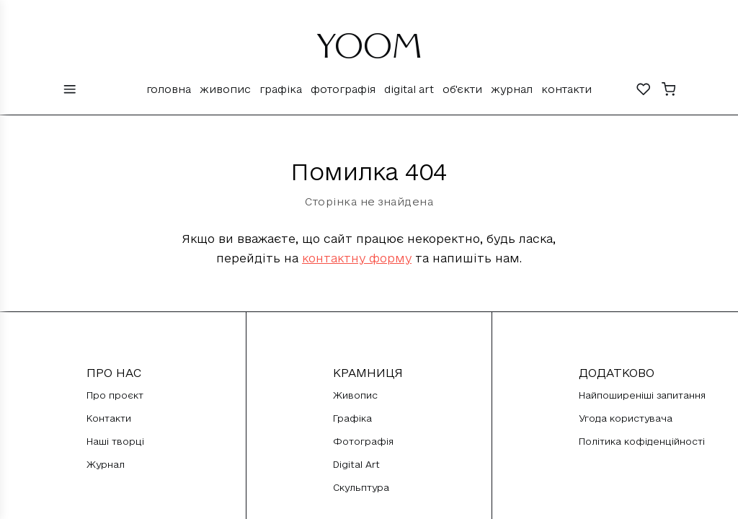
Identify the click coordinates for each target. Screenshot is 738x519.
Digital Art (409, 89)
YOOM (369, 51)
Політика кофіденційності (642, 441)
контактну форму (357, 258)
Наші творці (115, 441)
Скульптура (361, 487)
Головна (168, 89)
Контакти (566, 89)
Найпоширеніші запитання (642, 395)
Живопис (225, 89)
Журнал (512, 89)
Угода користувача (625, 418)
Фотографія (343, 89)
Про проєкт (114, 395)
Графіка (280, 89)
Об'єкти (462, 89)
